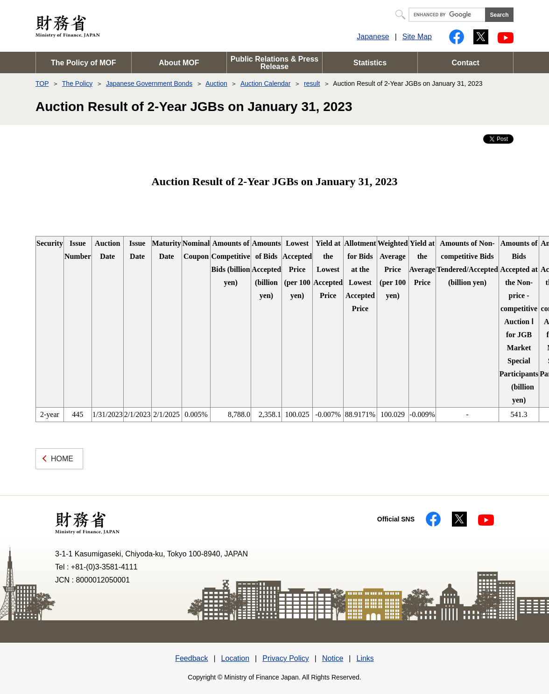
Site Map (417, 37)
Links (364, 658)
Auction (216, 83)
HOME (62, 459)
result (312, 83)
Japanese (373, 37)
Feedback (191, 658)
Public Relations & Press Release (275, 62)
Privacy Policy (285, 658)
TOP (42, 83)
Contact (465, 63)
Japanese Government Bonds (149, 83)
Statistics (370, 63)
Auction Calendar (265, 83)
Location (235, 658)
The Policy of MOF (83, 63)
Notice (332, 658)
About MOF (179, 63)
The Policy (77, 83)
